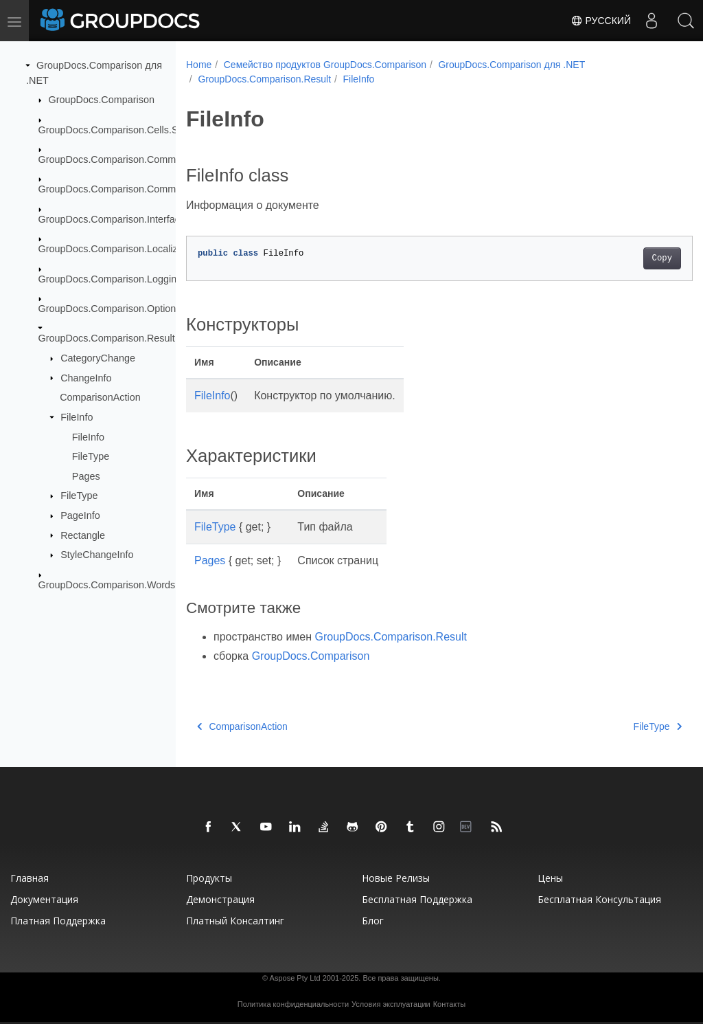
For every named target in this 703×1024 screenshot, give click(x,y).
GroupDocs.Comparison (101, 99)
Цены (550, 877)
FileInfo (76, 417)
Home (198, 64)
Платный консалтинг (235, 920)
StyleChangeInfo (96, 554)
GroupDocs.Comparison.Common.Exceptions (138, 188)
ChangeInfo (85, 377)
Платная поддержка (58, 920)
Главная (29, 877)
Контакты (449, 1004)
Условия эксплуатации (391, 1004)
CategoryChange (97, 358)
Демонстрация (220, 899)
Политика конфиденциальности (293, 1004)
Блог (373, 920)
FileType (90, 456)
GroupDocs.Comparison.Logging (110, 278)
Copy (626, 258)
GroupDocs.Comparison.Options (109, 308)
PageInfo (80, 515)
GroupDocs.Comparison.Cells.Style (116, 129)
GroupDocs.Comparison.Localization (118, 248)
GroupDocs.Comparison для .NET (511, 64)
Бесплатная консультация (599, 899)
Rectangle (82, 534)
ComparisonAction (100, 397)
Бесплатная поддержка (417, 899)
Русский (601, 20)
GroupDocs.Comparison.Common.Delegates (136, 159)
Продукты (209, 877)
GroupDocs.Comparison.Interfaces (114, 219)
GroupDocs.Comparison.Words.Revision (127, 584)
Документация (44, 899)
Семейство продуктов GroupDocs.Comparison (325, 64)
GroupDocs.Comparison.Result (106, 338)
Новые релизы (396, 877)
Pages (86, 476)
